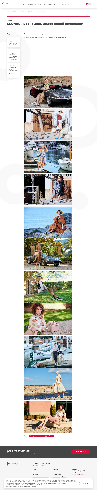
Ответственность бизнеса (50, 4)
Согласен (85, 483)
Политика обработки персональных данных (60, 477)
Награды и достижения (37, 436)
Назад (10, 20)
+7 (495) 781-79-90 (41, 463)
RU (87, 4)
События (50, 436)
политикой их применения (30, 486)
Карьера (38, 4)
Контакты (71, 4)
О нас (24, 4)
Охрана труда (57, 474)
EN (89, 4)
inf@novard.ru (81, 475)
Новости (63, 4)
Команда (31, 4)
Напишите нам (81, 451)
